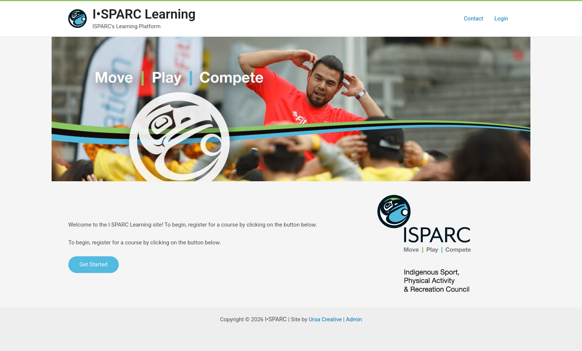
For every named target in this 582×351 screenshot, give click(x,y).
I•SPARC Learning (144, 14)
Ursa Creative (325, 319)
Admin (354, 319)
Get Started (93, 264)
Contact (473, 18)
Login (501, 18)
